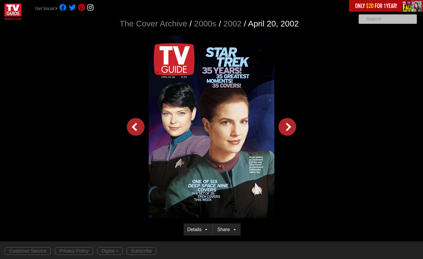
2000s (205, 23)
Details (195, 229)
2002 (232, 23)
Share (224, 229)
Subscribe (141, 250)
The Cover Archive (153, 23)
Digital (108, 250)
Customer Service (27, 250)
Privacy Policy (74, 250)
